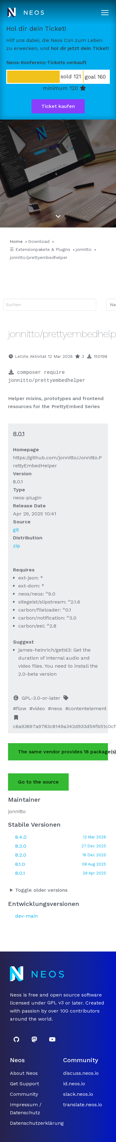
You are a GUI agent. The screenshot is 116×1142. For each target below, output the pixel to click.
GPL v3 (55, 1003)
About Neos (24, 1073)
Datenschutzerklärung (37, 1123)
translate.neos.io (82, 1104)
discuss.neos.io (81, 1073)
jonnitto (84, 249)
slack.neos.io (78, 1094)
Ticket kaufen (58, 106)
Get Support (24, 1084)
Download (38, 241)
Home (16, 241)
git (16, 530)
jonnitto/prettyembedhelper (38, 257)
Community (24, 1094)
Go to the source (38, 782)
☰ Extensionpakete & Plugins (40, 249)
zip (16, 546)
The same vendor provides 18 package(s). (63, 752)
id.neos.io (74, 1084)
